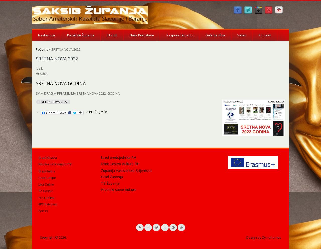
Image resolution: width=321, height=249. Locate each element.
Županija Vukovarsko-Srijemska (126, 170)
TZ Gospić (45, 191)
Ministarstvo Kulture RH (120, 163)
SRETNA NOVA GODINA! (61, 83)
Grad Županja (112, 176)
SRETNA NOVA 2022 (54, 102)
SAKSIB (112, 35)
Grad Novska (47, 158)
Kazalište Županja (80, 35)
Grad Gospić (47, 178)
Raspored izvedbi (179, 35)
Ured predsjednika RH (118, 157)
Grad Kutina (46, 171)
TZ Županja (110, 183)
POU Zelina (46, 198)
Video (241, 35)
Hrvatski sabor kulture (118, 189)
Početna (42, 49)
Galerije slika (215, 35)
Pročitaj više (98, 111)
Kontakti (265, 35)
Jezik (39, 68)
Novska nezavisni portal (55, 164)
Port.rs (43, 211)
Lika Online (46, 184)
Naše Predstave (142, 35)
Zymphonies (271, 237)
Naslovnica (46, 35)
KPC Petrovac (47, 204)
